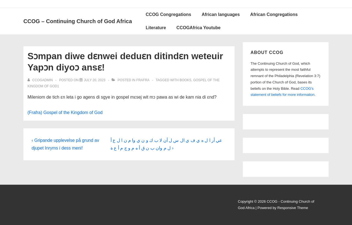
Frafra (142, 80)
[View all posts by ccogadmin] (41, 80)
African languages (221, 14)
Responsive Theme (292, 208)
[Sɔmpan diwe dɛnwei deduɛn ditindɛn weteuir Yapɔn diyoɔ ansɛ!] (94, 80)
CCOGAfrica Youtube (199, 27)
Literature (156, 27)
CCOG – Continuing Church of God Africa (77, 21)
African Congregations (274, 14)
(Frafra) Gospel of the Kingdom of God (65, 112)
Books (185, 80)
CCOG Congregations (168, 14)
